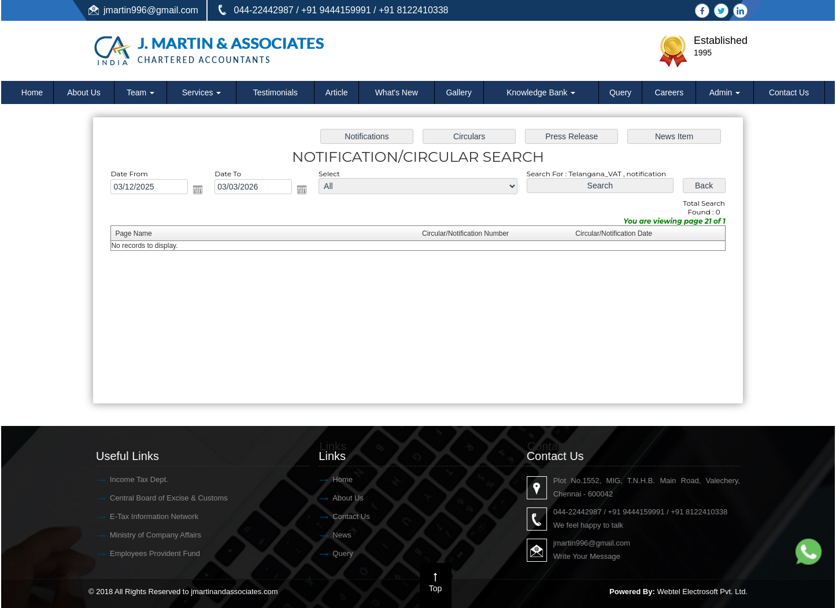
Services (201, 92)
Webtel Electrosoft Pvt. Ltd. (702, 591)
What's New (396, 92)
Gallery (458, 92)
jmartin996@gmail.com (150, 10)
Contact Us (789, 92)
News (49, 535)
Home (32, 92)
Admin (725, 92)
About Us (84, 92)
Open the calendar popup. (203, 191)
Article (336, 92)
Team (140, 92)
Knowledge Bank (540, 92)
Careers (668, 92)
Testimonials (275, 92)
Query (620, 92)
